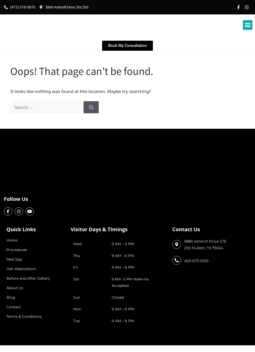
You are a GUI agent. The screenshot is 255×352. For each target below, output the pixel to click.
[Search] (91, 107)
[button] (248, 25)
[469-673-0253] (176, 260)
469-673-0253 (196, 261)
